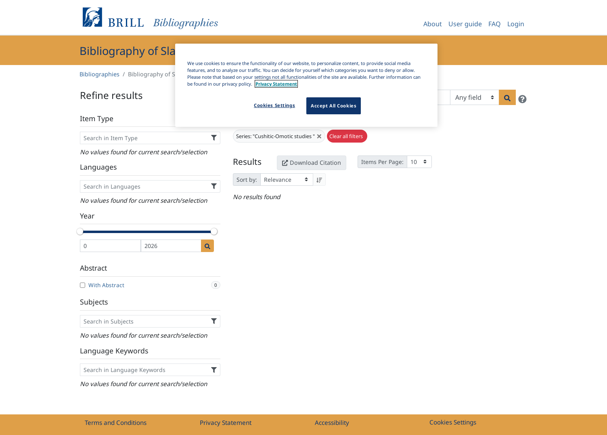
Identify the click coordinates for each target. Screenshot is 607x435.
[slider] (80, 231)
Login (515, 23)
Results (247, 161)
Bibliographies (99, 74)
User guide (465, 23)
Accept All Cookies (333, 106)
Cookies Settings (452, 422)
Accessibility (332, 422)
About (432, 23)
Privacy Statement (225, 422)
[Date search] (207, 246)
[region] (306, 85)
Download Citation (311, 162)
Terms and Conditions (116, 422)
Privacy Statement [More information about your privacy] (276, 84)
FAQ (494, 23)
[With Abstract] (82, 285)
